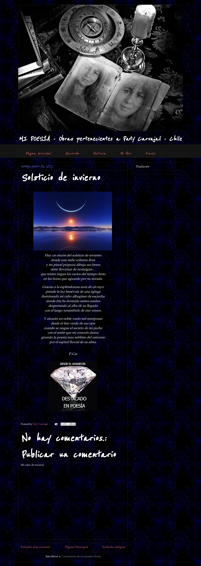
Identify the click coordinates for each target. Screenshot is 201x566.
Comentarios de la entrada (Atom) (81, 556)
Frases (150, 153)
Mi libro (125, 153)
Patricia (99, 153)
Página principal (38, 153)
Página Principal (76, 547)
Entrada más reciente (35, 547)
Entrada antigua (114, 547)
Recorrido (72, 153)
